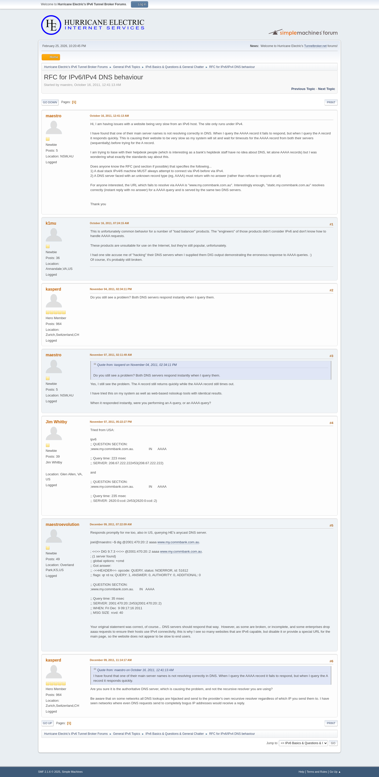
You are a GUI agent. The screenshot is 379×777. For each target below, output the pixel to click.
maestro (53, 116)
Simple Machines (72, 771)
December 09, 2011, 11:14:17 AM (111, 660)
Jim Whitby (56, 422)
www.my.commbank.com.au (178, 542)
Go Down (50, 102)
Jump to (271, 743)
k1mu (51, 223)
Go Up (47, 723)
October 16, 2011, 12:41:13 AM (109, 115)
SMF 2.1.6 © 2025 (49, 771)
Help (301, 771)
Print (331, 102)
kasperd (53, 289)
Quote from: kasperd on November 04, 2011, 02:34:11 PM (137, 365)
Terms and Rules (317, 771)
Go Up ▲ (335, 771)
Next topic (326, 89)
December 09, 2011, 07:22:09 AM (111, 524)
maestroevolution (62, 524)
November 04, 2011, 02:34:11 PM (111, 289)
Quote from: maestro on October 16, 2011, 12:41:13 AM (135, 670)
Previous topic (303, 89)
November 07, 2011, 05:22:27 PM (111, 421)
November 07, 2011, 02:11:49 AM (111, 354)
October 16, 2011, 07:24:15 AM (109, 223)
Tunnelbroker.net (315, 46)
